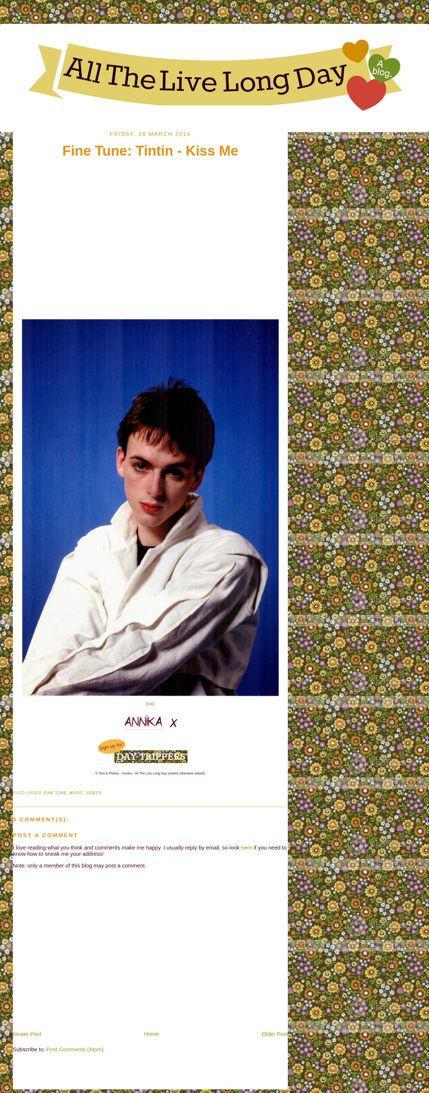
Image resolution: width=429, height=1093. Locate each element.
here (246, 847)
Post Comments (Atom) (75, 1049)
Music (76, 793)
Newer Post (27, 1034)
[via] (150, 703)
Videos (94, 793)
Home (151, 1034)
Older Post (275, 1034)
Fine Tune (55, 793)
